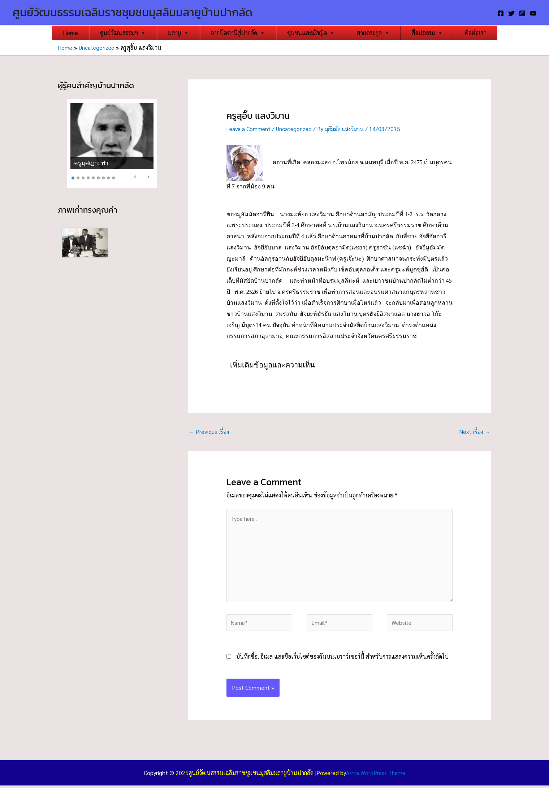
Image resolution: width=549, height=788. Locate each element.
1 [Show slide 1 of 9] (73, 177)
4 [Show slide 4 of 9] (88, 177)
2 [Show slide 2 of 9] (78, 177)
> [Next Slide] (148, 176)
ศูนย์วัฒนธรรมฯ (123, 33)
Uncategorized (296, 128)
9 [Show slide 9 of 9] (113, 177)
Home (70, 32)
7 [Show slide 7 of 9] (103, 177)
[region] (112, 143)
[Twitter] (511, 13)
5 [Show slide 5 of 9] (93, 177)
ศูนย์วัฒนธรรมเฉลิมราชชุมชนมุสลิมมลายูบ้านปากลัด (132, 12)
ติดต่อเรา (476, 32)
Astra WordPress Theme (375, 775)
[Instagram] (522, 13)
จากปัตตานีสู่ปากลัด (238, 33)
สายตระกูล (373, 33)
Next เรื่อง (474, 431)
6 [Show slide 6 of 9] (98, 177)
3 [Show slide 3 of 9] (83, 177)
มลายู (178, 33)
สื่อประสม (427, 33)
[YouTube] (533, 13)
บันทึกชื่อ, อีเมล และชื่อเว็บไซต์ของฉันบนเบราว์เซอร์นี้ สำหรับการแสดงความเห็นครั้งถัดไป (342, 659)
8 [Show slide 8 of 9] (108, 177)
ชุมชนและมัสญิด (311, 33)
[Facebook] (500, 13)
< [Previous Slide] (135, 176)
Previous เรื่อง (209, 431)
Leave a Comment (249, 128)
